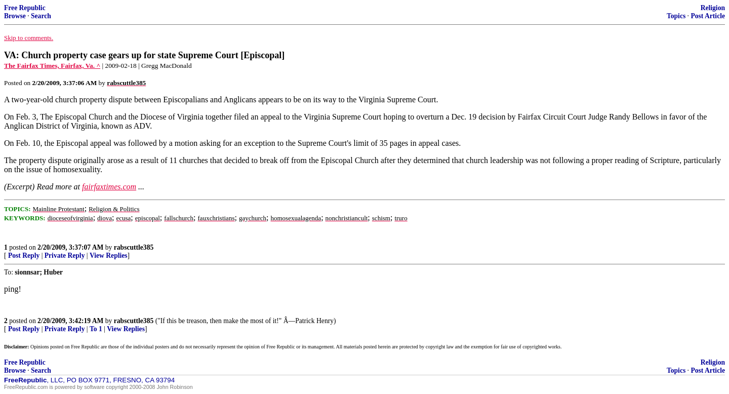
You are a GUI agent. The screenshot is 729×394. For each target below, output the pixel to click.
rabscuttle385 (134, 247)
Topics (676, 16)
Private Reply (65, 255)
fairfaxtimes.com (109, 186)
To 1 (96, 329)
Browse (15, 16)
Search (41, 16)
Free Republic (25, 8)
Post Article (708, 16)
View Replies (109, 255)
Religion (713, 8)
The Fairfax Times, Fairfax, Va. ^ (52, 65)
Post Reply (23, 255)
